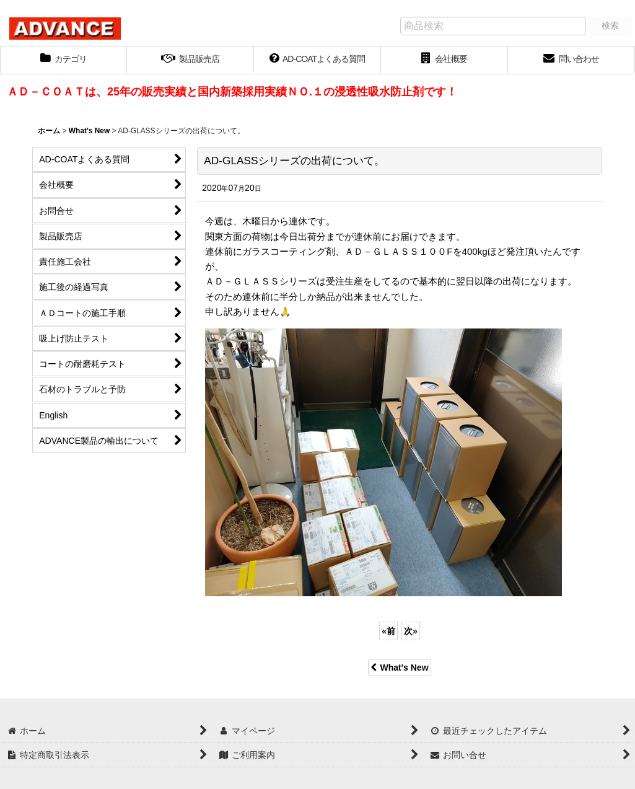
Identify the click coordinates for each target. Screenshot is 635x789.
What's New (399, 667)
